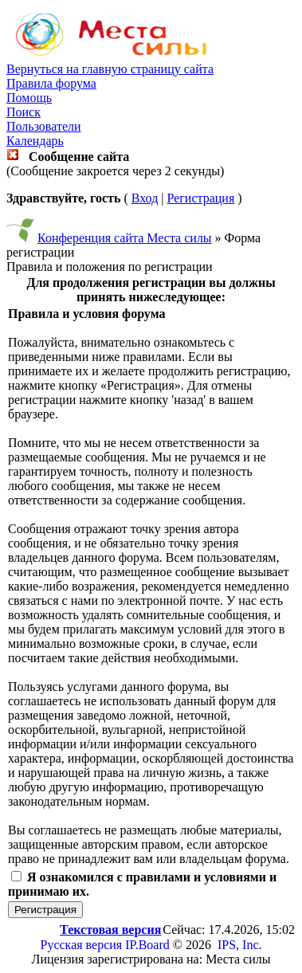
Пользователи (43, 126)
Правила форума (51, 83)
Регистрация (200, 198)
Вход (145, 198)
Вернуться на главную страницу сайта (110, 69)
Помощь (29, 97)
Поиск (23, 112)
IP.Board (147, 944)
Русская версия (82, 944)
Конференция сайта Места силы (124, 238)
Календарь (35, 140)
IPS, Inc (238, 944)
